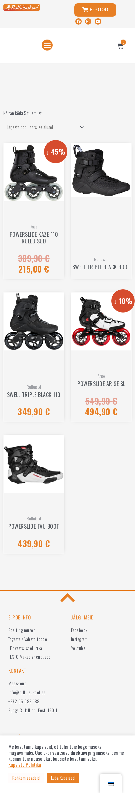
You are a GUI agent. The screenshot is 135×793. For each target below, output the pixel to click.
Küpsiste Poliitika (24, 765)
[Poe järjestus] (44, 127)
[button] (47, 45)
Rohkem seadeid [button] (26, 777)
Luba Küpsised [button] (63, 777)
